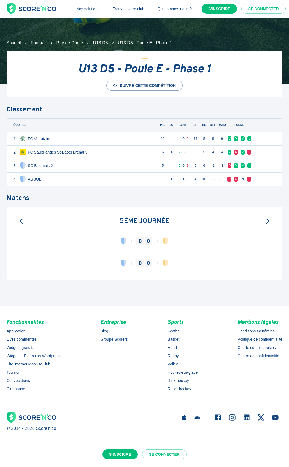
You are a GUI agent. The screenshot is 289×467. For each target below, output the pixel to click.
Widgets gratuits (20, 347)
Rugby (173, 356)
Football (39, 42)
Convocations (18, 380)
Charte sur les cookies (256, 347)
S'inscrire (219, 9)
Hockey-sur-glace (183, 372)
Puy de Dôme (69, 42)
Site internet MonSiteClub (28, 364)
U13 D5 (100, 42)
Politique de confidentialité (259, 339)
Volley (173, 364)
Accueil (14, 42)
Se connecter (263, 9)
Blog (104, 331)
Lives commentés (22, 339)
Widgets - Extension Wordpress (34, 356)
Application (16, 331)
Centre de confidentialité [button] (258, 356)
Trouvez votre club (128, 9)
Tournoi (13, 372)
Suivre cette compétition (144, 85)
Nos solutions (87, 9)
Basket (173, 339)
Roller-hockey (179, 389)
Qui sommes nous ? (175, 9)
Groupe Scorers (114, 339)
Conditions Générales (256, 331)
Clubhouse (16, 389)
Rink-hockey (178, 380)
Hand (172, 347)
